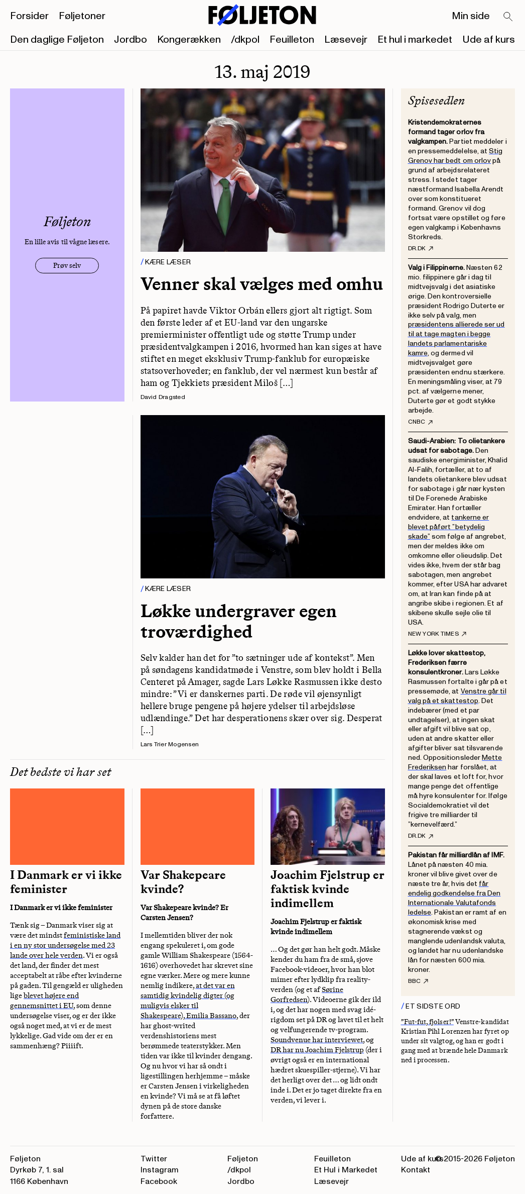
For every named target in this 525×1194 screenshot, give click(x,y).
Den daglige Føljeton (57, 40)
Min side (471, 16)
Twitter (154, 1158)
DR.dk (420, 249)
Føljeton (242, 1158)
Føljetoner (82, 16)
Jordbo (130, 40)
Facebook (159, 1181)
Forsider (29, 16)
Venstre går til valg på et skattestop (457, 696)
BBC (418, 981)
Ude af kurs (488, 40)
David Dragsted (163, 397)
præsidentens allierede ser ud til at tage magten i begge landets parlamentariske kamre (456, 339)
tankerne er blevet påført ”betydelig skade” (448, 527)
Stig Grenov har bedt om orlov (455, 155)
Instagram (160, 1169)
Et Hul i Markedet (345, 1169)
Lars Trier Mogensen (170, 744)
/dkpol (245, 40)
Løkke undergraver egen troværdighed (239, 621)
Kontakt (415, 1169)
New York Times (437, 634)
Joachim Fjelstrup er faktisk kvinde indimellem (327, 889)
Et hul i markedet (414, 40)
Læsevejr (345, 40)
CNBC (420, 422)
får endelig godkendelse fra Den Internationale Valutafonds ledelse (454, 898)
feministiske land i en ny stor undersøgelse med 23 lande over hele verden (65, 945)
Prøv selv (67, 265)
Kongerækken (189, 40)
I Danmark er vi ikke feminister (66, 882)
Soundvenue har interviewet (317, 1039)
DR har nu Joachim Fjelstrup (317, 1049)
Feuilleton (292, 40)
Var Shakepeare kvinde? (183, 882)
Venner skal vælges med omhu (262, 283)
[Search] (508, 17)
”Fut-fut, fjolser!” (427, 1022)
